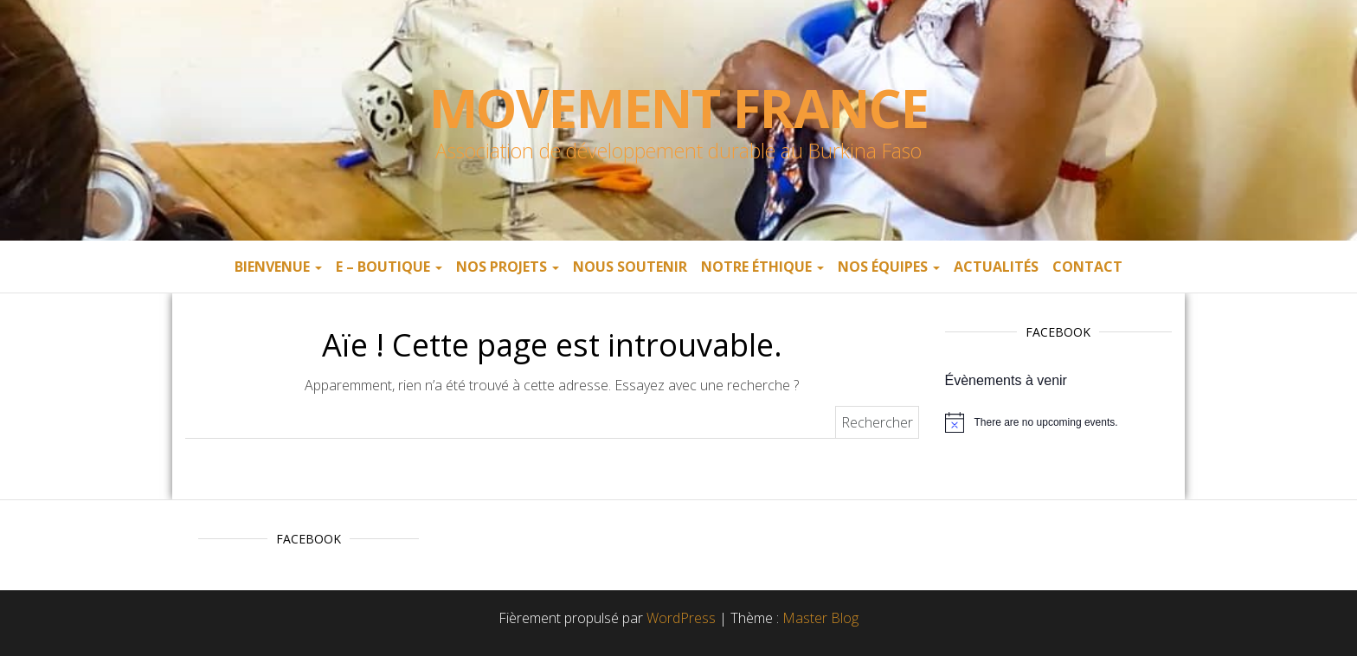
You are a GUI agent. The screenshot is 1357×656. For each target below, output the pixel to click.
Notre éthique (762, 266)
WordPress (681, 617)
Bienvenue (278, 266)
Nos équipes (889, 266)
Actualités (996, 266)
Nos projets (507, 266)
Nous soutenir (630, 266)
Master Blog (820, 617)
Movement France (679, 108)
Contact (1087, 266)
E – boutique (389, 266)
